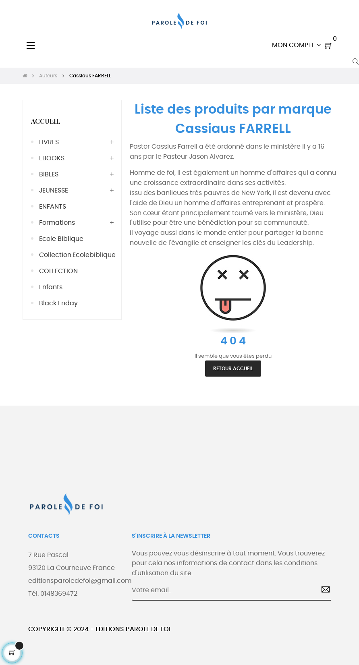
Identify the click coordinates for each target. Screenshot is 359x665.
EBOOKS (51, 158)
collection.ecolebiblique (76, 255)
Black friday (58, 303)
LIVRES (49, 142)
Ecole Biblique (61, 239)
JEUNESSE (53, 190)
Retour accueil (233, 368)
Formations (57, 223)
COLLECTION (58, 271)
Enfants (50, 287)
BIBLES (48, 174)
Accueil (45, 121)
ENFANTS (52, 206)
